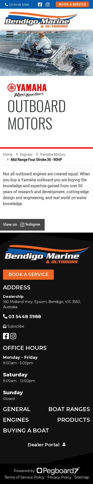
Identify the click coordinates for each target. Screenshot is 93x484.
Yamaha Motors (52, 154)
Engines (16, 420)
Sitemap (81, 477)
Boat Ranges (69, 409)
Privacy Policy (59, 477)
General (17, 409)
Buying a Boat (26, 430)
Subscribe (13, 326)
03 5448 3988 (17, 4)
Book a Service (28, 274)
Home (7, 154)
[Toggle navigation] (10, 34)
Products (73, 420)
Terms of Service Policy (24, 477)
